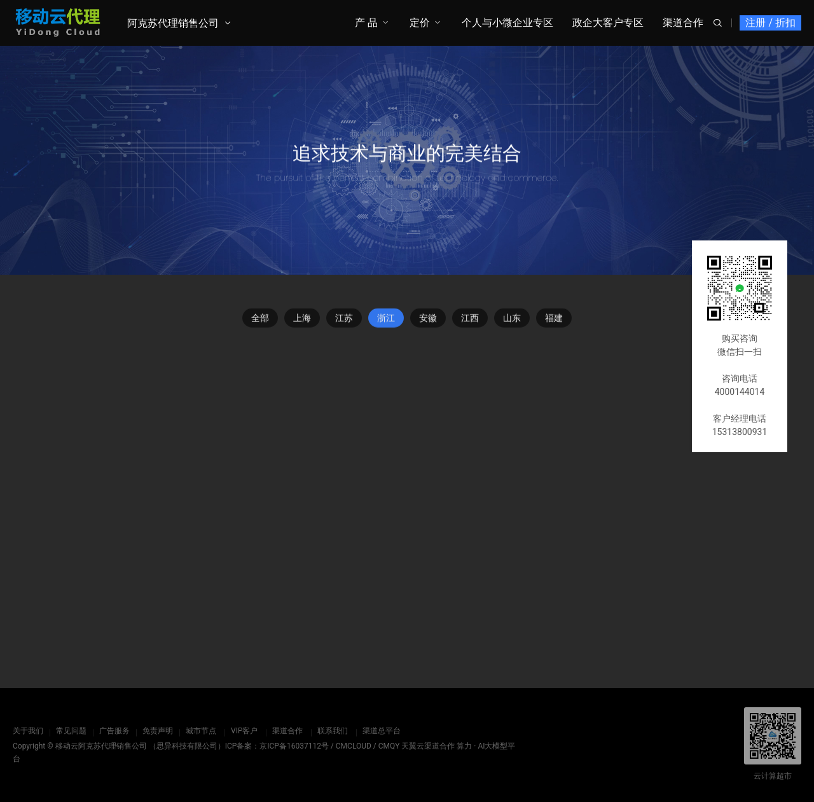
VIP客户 (244, 730)
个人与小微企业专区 (507, 23)
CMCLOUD (353, 746)
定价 (420, 23)
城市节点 (201, 730)
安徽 (428, 320)
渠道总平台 (381, 730)
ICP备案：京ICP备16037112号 (277, 746)
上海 (302, 320)
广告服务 (114, 730)
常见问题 (71, 730)
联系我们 (332, 730)
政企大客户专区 (608, 23)
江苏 (344, 320)
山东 (512, 320)
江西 (470, 320)
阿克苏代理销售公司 (173, 23)
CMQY (389, 746)
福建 (554, 320)
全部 (260, 320)
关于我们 (28, 730)
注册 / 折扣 (770, 23)
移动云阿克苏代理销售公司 (101, 746)
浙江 (386, 320)
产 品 (366, 23)
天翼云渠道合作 (428, 746)
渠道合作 (683, 23)
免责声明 (157, 730)
